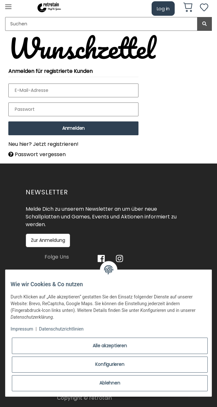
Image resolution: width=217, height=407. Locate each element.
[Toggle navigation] (8, 4)
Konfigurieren (109, 364)
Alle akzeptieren (110, 345)
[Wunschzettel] (204, 8)
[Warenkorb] (188, 8)
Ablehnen (109, 383)
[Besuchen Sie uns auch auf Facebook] (101, 258)
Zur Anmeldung (48, 240)
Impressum (22, 329)
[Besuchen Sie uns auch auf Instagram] (119, 258)
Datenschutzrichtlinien (61, 329)
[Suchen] (101, 24)
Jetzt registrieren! (56, 144)
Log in (163, 8)
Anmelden (73, 128)
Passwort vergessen (37, 154)
